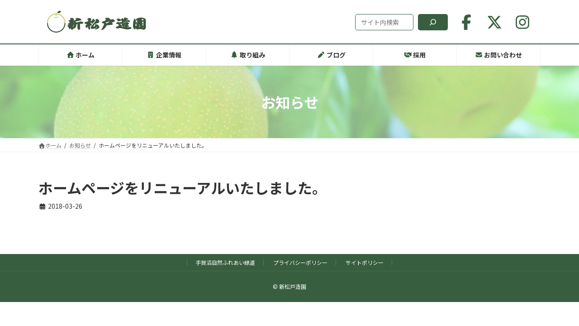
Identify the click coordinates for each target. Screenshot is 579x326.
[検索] (433, 22)
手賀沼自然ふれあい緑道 (225, 262)
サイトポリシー (365, 262)
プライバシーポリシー (300, 262)
